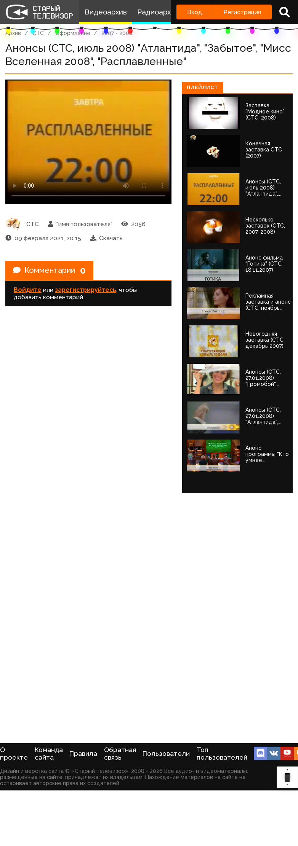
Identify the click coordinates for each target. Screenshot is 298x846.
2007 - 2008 (117, 33)
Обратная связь (120, 753)
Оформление (72, 33)
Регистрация (242, 12)
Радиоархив (158, 12)
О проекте (14, 753)
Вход (194, 12)
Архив (13, 33)
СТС (38, 33)
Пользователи (166, 753)
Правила (83, 753)
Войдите (28, 289)
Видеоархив (106, 12)
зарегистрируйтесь (85, 289)
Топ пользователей (222, 753)
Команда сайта (49, 753)
